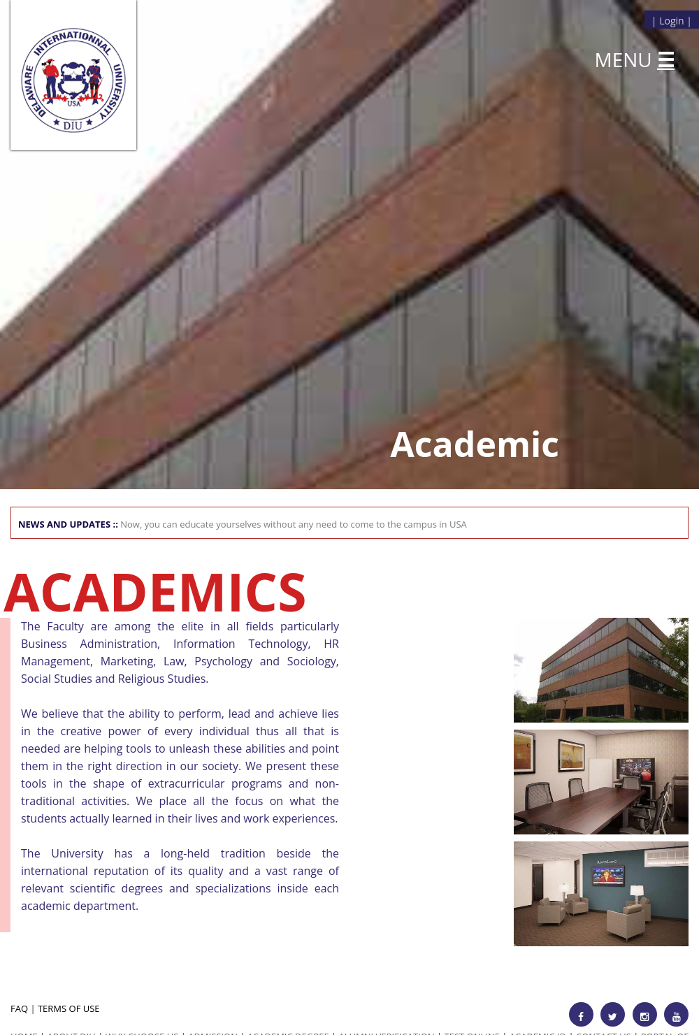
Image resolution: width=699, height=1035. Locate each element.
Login (671, 20)
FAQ (19, 1008)
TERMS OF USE (69, 1008)
